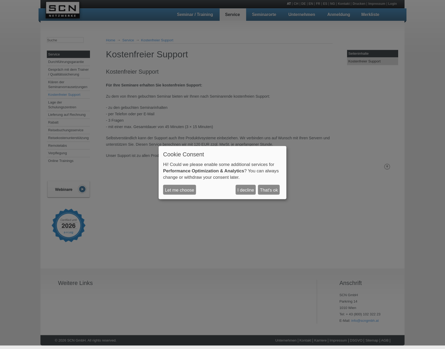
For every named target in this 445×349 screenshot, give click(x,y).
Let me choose (179, 189)
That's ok (269, 189)
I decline (245, 189)
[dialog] (222, 172)
